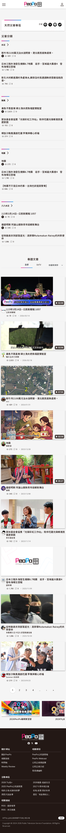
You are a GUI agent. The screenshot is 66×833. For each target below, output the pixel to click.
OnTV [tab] (39, 265)
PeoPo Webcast (39, 759)
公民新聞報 (10, 312)
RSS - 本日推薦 (8, 810)
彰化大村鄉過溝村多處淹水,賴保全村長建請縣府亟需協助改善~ (32, 79)
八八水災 (5, 206)
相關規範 (5, 759)
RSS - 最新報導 (8, 806)
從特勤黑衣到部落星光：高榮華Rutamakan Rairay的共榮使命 (32, 237)
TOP (61, 818)
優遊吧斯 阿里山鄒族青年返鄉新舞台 (20, 224)
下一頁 (63, 710)
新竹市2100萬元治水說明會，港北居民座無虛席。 (27, 52)
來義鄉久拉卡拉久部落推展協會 (19, 633)
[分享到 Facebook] (45, 24)
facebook (29, 743)
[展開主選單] (3, 4)
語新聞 (9, 585)
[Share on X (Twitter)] (50, 24)
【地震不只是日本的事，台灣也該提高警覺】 (24, 185)
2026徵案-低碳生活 (41, 782)
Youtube (36, 743)
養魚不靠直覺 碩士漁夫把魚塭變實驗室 (21, 108)
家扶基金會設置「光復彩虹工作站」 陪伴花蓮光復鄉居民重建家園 (32, 121)
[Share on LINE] (55, 24)
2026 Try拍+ (6, 782)
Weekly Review (8, 767)
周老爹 (9, 446)
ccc (7, 401)
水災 (3, 45)
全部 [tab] (27, 265)
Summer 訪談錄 (12, 677)
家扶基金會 (10, 538)
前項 (2, 710)
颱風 (3, 100)
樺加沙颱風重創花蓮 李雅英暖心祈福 (20, 133)
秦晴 (8, 490)
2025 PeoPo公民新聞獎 (11, 786)
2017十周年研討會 (41, 786)
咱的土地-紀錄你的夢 (10, 790)
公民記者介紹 (38, 767)
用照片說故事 (7, 794)
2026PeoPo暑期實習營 (20, 719)
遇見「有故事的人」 (42, 794)
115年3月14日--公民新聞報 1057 (18, 213)
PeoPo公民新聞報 (40, 755)
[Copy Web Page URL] (60, 24)
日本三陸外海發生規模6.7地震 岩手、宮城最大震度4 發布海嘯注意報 (31, 65)
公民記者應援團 (39, 763)
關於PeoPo (6, 755)
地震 (3, 153)
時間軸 (4, 763)
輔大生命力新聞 (12, 357)
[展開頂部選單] (62, 4)
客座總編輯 (37, 771)
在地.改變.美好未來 (41, 790)
